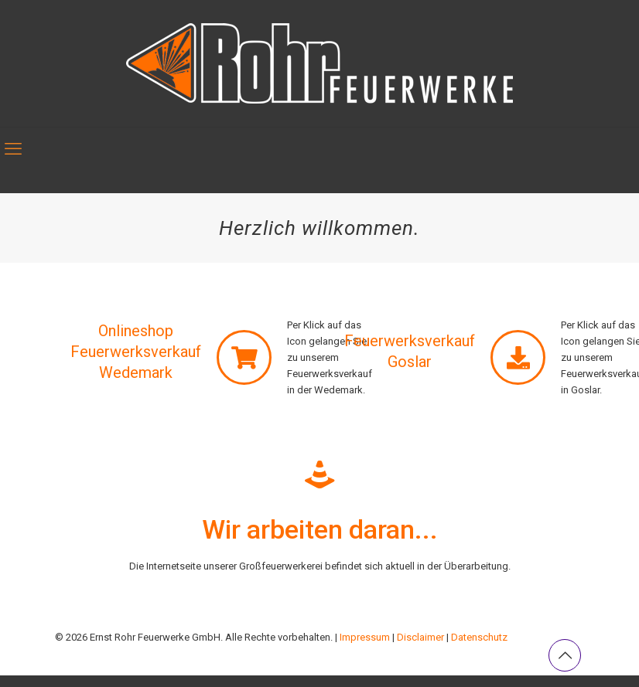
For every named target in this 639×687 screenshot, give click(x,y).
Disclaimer (420, 659)
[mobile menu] (13, 149)
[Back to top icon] (564, 655)
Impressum (365, 659)
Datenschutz (479, 659)
